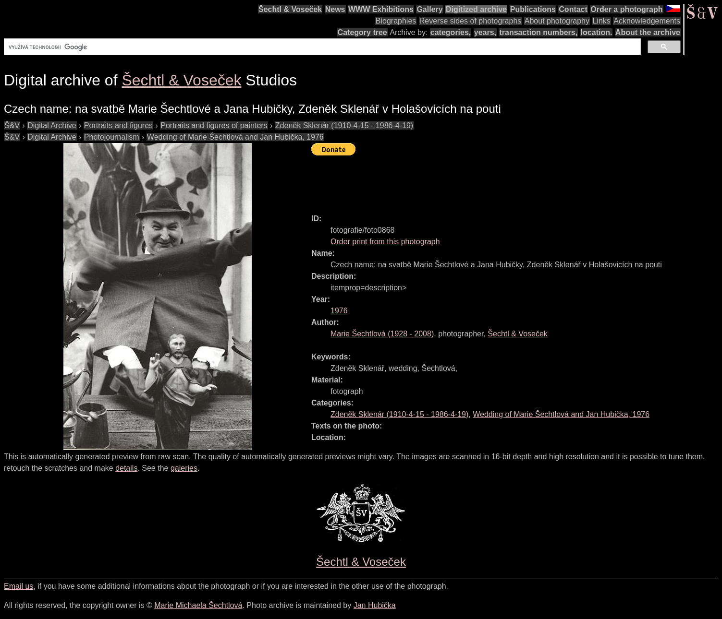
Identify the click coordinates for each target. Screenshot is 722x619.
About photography (557, 21)
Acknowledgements (646, 21)
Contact (573, 9)
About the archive (647, 32)
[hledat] (321, 47)
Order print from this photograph (385, 242)
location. (596, 32)
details (126, 468)
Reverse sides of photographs (470, 21)
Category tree (362, 32)
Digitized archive (476, 9)
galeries (184, 468)
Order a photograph (626, 9)
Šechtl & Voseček (290, 9)
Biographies (396, 21)
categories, (450, 32)
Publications (533, 9)
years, (485, 32)
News (335, 9)
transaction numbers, (538, 32)
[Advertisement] (486, 180)
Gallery (429, 9)
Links (601, 21)
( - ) (382, 334)
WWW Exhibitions (381, 9)
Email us (18, 586)
